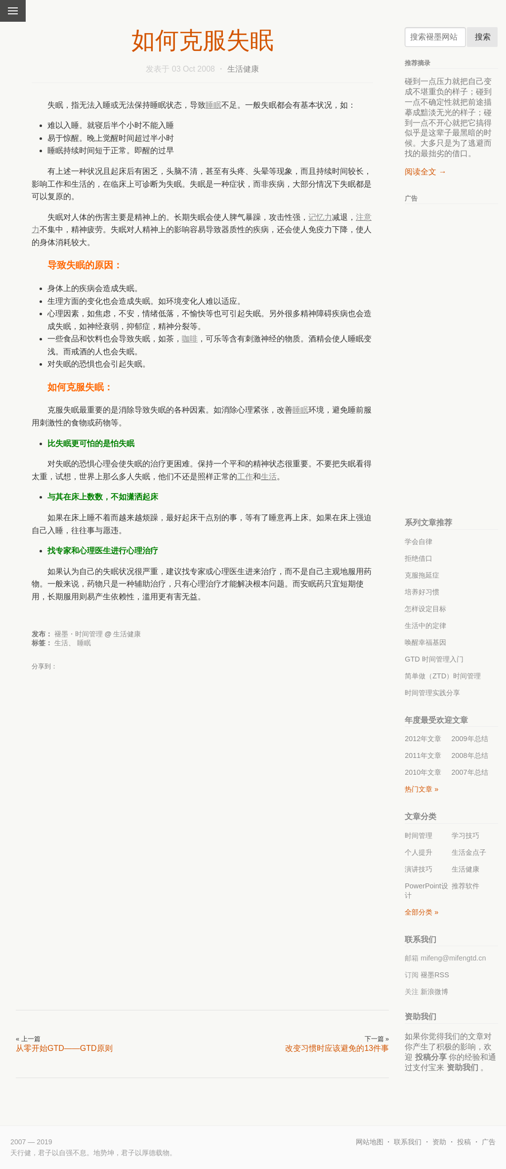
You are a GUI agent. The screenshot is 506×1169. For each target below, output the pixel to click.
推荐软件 (465, 886)
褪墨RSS (435, 975)
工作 (245, 476)
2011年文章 (423, 755)
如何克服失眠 (202, 40)
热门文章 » (421, 789)
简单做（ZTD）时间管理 (443, 676)
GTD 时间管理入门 (434, 659)
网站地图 (369, 1142)
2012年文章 (423, 739)
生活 (269, 476)
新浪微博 (434, 992)
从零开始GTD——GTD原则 (64, 1048)
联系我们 (408, 1142)
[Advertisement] (288, 696)
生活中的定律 (425, 625)
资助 (439, 1142)
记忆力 (320, 217)
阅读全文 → (425, 171)
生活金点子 (469, 852)
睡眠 (213, 105)
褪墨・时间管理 (78, 634)
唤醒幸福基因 (425, 642)
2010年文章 (423, 772)
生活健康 (243, 69)
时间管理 (418, 835)
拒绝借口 (418, 558)
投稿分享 (431, 1057)
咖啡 (190, 338)
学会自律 (418, 541)
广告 (489, 1142)
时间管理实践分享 (432, 693)
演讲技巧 (418, 869)
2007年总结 (470, 772)
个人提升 (418, 852)
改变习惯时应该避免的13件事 (337, 1048)
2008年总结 (470, 755)
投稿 (464, 1142)
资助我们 (462, 1067)
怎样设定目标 (425, 609)
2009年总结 (470, 739)
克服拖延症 (422, 575)
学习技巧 (465, 835)
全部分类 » (421, 912)
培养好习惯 (422, 592)
